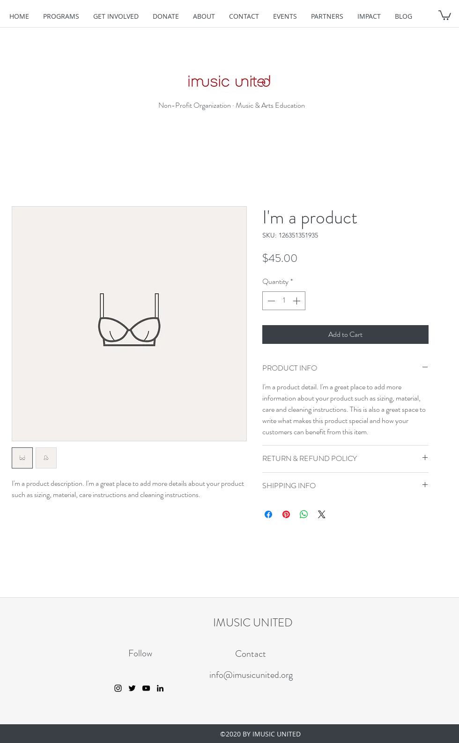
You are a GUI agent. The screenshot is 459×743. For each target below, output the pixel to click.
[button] (444, 14)
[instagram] (118, 688)
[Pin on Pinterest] (286, 514)
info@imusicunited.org (251, 675)
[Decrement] (270, 301)
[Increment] (297, 301)
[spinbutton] (284, 301)
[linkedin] (160, 688)
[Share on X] (321, 514)
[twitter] (132, 688)
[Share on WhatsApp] (304, 514)
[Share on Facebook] (268, 514)
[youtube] (146, 688)
